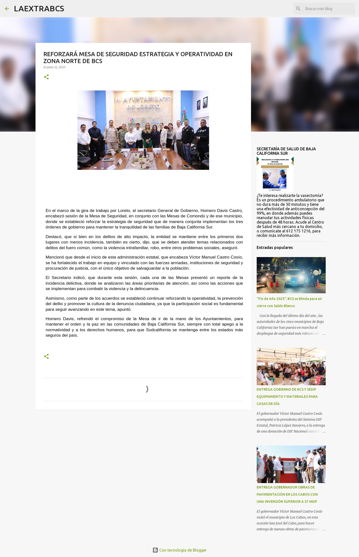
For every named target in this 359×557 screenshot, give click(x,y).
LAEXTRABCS (39, 8)
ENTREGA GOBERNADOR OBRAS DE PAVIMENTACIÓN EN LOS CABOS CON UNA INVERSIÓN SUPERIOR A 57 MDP (287, 494)
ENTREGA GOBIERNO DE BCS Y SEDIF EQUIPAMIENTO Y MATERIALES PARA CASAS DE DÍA (287, 396)
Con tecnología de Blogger (179, 550)
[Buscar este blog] (329, 9)
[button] (46, 77)
